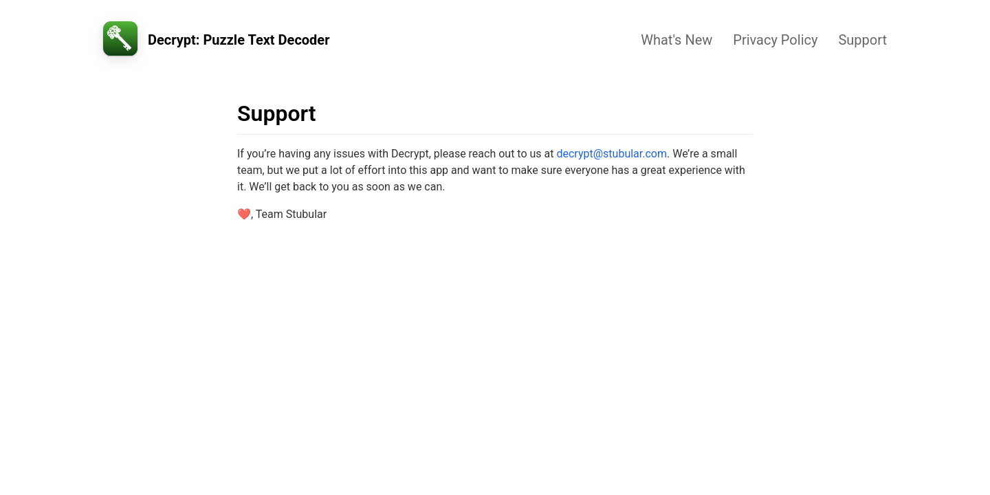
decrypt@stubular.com (611, 153)
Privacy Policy (775, 40)
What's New (676, 40)
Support (862, 40)
